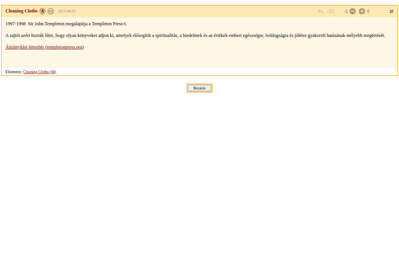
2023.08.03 (67, 11)
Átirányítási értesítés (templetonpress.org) (44, 47)
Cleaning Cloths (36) (39, 72)
